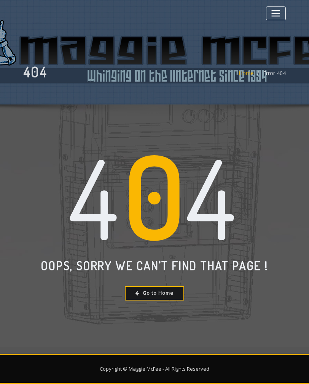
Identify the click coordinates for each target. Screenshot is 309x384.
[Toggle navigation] (276, 13)
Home (246, 76)
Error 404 (274, 76)
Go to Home (154, 293)
